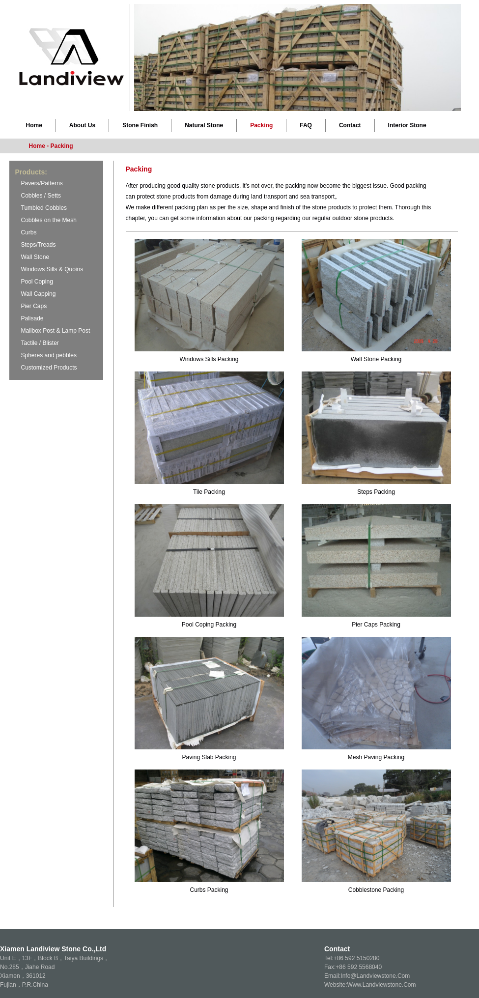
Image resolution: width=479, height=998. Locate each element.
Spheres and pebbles (49, 355)
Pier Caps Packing (376, 624)
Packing (261, 125)
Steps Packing (376, 491)
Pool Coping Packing (209, 624)
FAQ (306, 125)
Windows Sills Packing (208, 359)
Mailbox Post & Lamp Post (55, 330)
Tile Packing (209, 491)
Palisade (32, 318)
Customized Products (49, 367)
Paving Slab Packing (209, 757)
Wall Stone (35, 257)
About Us (82, 125)
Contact (350, 125)
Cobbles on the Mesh (49, 220)
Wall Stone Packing (376, 359)
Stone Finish (140, 125)
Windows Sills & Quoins (52, 269)
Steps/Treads (38, 244)
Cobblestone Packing (376, 889)
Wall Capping (38, 293)
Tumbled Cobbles (44, 207)
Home (34, 125)
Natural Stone (204, 125)
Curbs (29, 232)
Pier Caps (34, 306)
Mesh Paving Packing (376, 757)
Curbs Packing (209, 889)
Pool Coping (37, 281)
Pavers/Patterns (42, 183)
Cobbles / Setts (41, 195)
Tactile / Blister (40, 343)
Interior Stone (407, 125)
